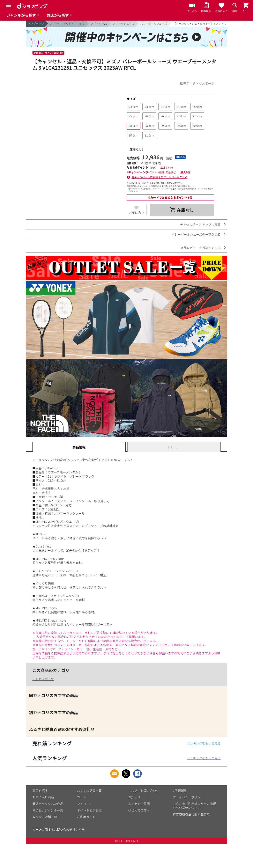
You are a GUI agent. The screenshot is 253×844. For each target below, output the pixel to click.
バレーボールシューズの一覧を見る (196, 234)
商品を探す (40, 790)
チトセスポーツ (43, 679)
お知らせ (134, 797)
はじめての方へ (139, 810)
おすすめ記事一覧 (89, 790)
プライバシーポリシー (188, 797)
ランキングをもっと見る (204, 743)
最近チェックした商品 (47, 803)
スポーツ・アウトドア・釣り (67, 23)
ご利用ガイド (86, 817)
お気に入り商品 (43, 797)
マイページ (84, 803)
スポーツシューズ (123, 23)
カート (81, 797)
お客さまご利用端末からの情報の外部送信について (194, 805)
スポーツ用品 (99, 23)
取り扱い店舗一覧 (44, 817)
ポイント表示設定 (89, 810)
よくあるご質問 (139, 803)
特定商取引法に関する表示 (191, 814)
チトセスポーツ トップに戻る (200, 224)
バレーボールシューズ (153, 23)
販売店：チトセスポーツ (197, 83)
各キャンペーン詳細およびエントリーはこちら (159, 177)
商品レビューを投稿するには (200, 247)
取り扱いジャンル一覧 (47, 810)
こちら (80, 829)
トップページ (36, 23)
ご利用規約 (180, 790)
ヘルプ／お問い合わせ (143, 790)
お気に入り (136, 212)
